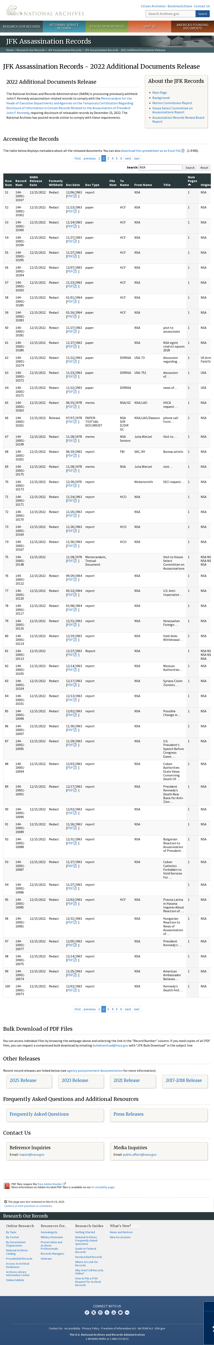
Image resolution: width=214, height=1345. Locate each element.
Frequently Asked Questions (39, 1114)
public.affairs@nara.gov (140, 1154)
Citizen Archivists (153, 6)
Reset (204, 168)
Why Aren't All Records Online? (89, 1271)
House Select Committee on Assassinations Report (172, 110)
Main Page (159, 92)
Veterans (46, 1258)
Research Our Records (21, 26)
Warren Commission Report (172, 103)
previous (90, 158)
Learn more (176, 1337)
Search (202, 14)
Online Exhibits (15, 1280)
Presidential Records (19, 1258)
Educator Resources (107, 26)
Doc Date (73, 185)
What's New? (120, 1226)
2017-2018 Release (184, 1080)
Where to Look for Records (86, 1263)
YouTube (113, 1312)
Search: (132, 167)
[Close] (209, 1306)
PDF (70, 196)
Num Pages (192, 180)
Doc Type (92, 185)
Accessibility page (103, 1187)
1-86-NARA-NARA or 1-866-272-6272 (107, 1339)
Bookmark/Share (180, 6)
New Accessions (120, 1237)
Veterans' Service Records (64, 26)
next (128, 158)
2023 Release (75, 1080)
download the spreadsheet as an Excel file (151, 150)
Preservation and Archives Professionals (51, 1245)
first (78, 158)
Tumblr (107, 1312)
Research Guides (89, 1226)
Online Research (20, 1226)
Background (160, 98)
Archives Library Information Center (18, 1273)
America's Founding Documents (193, 26)
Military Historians (52, 1237)
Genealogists (49, 1232)
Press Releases (128, 1114)
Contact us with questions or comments (28, 1206)
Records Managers (52, 1253)
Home (10, 50)
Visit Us (150, 26)
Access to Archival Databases (17, 1265)
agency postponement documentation (95, 1070)
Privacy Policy (90, 1328)
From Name (143, 185)
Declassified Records (88, 1257)
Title (167, 185)
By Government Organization (15, 1243)
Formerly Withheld (56, 183)
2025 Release (23, 1080)
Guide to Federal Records (85, 1250)
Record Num (20, 183)
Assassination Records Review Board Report (178, 119)
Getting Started (85, 1232)
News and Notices (121, 1232)
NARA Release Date (36, 181)
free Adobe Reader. (52, 1184)
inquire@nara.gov (31, 1154)
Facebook (86, 1312)
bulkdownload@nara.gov (110, 1045)
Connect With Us (107, 1306)
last (137, 158)
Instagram (100, 1312)
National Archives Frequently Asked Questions (86, 1240)
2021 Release (126, 1080)
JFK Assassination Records (65, 50)
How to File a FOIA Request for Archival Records (88, 1281)
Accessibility (72, 1328)
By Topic (11, 1232)
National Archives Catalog (17, 1251)
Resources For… (54, 1226)
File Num (113, 183)
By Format (12, 1237)
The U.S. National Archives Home (45, 10)
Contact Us (202, 6)
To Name (124, 183)
